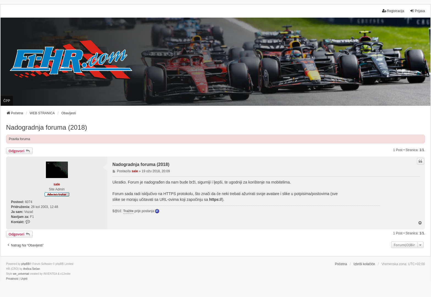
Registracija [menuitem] (393, 11)
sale (57, 184)
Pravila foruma (19, 139)
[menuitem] (12, 278)
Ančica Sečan (31, 268)
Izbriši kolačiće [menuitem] (364, 264)
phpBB (25, 263)
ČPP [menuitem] (6, 101)
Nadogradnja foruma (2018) (46, 127)
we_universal (21, 273)
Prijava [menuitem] (417, 11)
